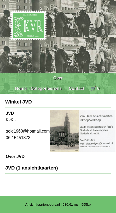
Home (21, 88)
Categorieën (43, 88)
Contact (76, 88)
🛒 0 (95, 88)
